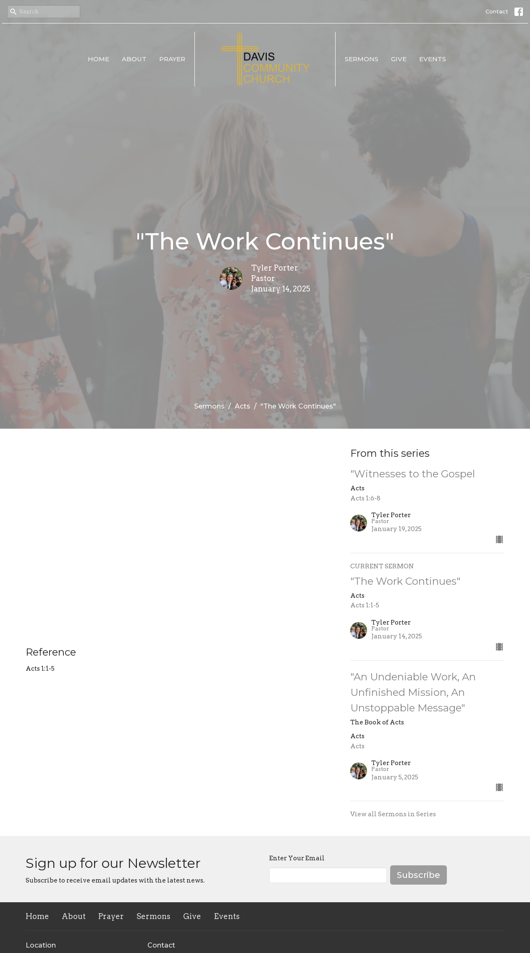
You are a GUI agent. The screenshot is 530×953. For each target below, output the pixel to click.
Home (98, 59)
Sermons (361, 59)
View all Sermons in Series (393, 814)
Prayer (172, 59)
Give (399, 59)
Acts (242, 406)
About (134, 59)
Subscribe (418, 875)
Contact (496, 11)
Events (432, 59)
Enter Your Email (297, 858)
